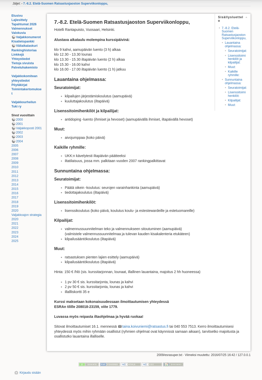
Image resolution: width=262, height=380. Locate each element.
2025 (14, 241)
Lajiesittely (19, 20)
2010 (14, 167)
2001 (19, 124)
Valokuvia (18, 33)
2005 (14, 145)
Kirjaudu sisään (30, 372)
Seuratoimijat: (237, 51)
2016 (14, 193)
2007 (14, 154)
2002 (19, 132)
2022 (14, 228)
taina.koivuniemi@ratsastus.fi (145, 326)
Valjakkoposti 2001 (29, 128)
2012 (14, 176)
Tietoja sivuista (22, 63)
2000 (19, 119)
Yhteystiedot (20, 59)
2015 (14, 189)
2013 (14, 180)
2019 (14, 206)
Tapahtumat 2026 (23, 24)
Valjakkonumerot (28, 37)
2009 (14, 163)
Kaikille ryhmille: (233, 73)
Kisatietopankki (22, 41)
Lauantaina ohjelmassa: (233, 44)
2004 (19, 141)
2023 (14, 232)
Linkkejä (17, 54)
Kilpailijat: (234, 100)
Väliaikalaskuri (26, 46)
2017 (14, 197)
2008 (14, 158)
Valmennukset (21, 28)
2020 (14, 210)
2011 (14, 171)
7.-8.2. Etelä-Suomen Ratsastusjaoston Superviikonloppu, (65, 3)
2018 (14, 202)
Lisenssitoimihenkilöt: (237, 94)
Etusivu (17, 15)
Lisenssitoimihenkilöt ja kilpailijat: (237, 59)
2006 (14, 150)
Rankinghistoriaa (23, 50)
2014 (14, 184)
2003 (19, 137)
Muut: (232, 67)
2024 (14, 236)
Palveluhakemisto (24, 67)
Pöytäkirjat (19, 85)
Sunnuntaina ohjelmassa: (233, 81)
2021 (14, 223)
